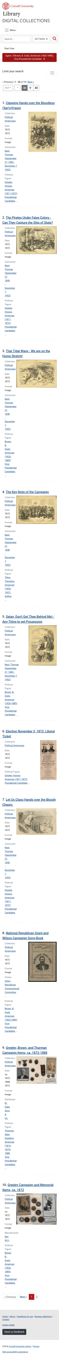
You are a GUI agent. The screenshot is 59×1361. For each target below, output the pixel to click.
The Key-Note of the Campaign (27, 492)
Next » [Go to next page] (23, 1296)
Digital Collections (26, 20)
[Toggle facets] (52, 73)
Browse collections (43, 1316)
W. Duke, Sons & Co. (7, 1111)
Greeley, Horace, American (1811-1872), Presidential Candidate (11, 319)
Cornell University (18, 6)
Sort (7, 87)
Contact (5, 1319)
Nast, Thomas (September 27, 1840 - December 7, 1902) (12, 672)
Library (11, 14)
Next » (31, 82)
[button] (29, 57)
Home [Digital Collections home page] (5, 1316)
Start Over (9, 48)
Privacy (36, 1346)
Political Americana (14, 745)
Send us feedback (14, 1331)
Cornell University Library (20, 1346)
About (12, 1316)
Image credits (8, 1325)
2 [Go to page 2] (37, 1296)
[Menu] (10, 30)
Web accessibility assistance (15, 1352)
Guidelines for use (25, 1316)
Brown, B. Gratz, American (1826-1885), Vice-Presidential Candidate (11, 456)
